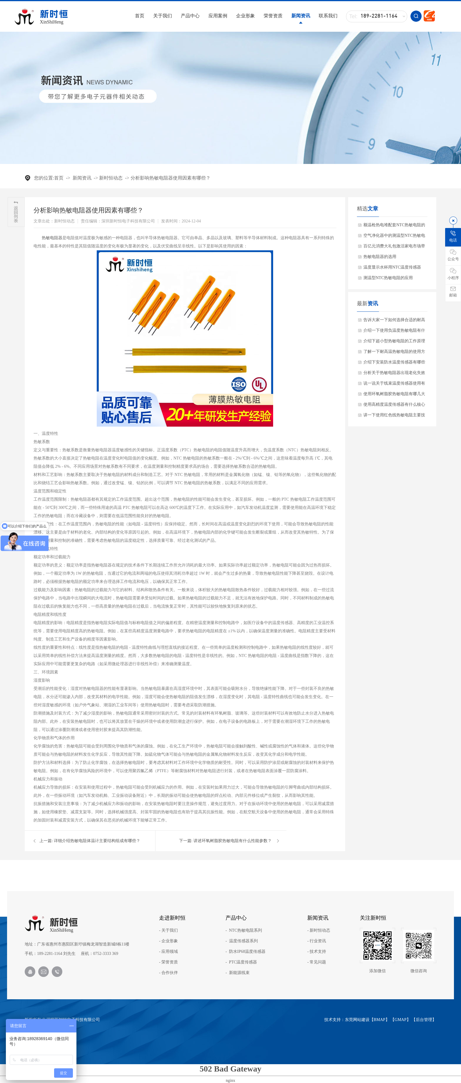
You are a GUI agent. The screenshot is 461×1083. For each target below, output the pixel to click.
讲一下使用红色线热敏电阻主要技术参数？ (394, 416)
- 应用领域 (168, 952)
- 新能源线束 (238, 973)
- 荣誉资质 (168, 962)
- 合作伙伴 (168, 973)
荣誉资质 (273, 15)
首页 (139, 15)
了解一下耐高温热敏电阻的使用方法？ (394, 353)
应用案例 (217, 15)
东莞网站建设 (357, 1019)
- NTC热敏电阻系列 (244, 930)
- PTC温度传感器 (241, 962)
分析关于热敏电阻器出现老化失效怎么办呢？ (394, 374)
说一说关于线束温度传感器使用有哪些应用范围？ (394, 385)
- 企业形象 (168, 941)
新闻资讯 (300, 15)
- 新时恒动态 (318, 930)
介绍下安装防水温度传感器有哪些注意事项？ (394, 364)
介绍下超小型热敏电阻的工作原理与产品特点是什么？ (394, 342)
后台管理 (424, 1019)
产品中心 (190, 15)
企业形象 (245, 15)
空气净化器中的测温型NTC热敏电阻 (394, 237)
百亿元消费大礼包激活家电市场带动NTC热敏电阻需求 (394, 248)
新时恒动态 (111, 177)
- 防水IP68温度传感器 (245, 952)
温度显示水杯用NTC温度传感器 (392, 267)
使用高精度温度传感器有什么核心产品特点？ (394, 406)
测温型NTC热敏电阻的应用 (388, 278)
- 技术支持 (316, 952)
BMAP (379, 1019)
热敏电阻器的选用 (379, 256)
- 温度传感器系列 (242, 941)
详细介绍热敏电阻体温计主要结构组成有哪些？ (97, 841)
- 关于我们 (168, 930)
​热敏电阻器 (52, 238)
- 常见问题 (316, 962)
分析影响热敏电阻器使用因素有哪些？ (171, 177)
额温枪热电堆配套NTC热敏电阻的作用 (394, 226)
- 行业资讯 (316, 941)
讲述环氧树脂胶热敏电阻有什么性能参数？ (232, 841)
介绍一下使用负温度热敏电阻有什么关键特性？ (394, 332)
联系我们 (328, 15)
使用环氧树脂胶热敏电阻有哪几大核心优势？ (394, 395)
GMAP (400, 1019)
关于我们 (162, 15)
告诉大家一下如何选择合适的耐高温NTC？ (394, 321)
